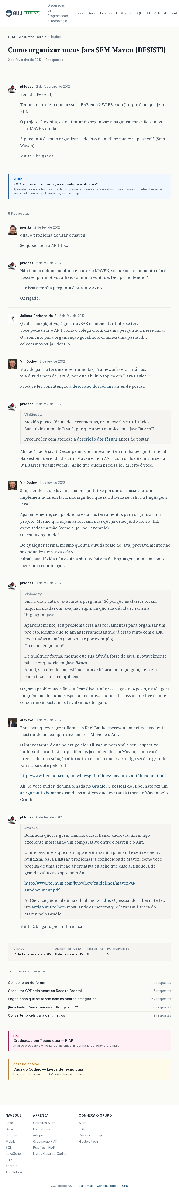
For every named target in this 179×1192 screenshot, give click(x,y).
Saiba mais (86, 1186)
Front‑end (108, 13)
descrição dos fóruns (92, 386)
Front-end (13, 1135)
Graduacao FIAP (45, 1141)
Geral (91, 13)
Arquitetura (14, 1172)
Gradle (99, 786)
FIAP (82, 1129)
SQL (138, 13)
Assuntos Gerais (32, 37)
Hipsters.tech (88, 1141)
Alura (82, 1123)
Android (170, 13)
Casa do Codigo (91, 1135)
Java (80, 13)
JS (148, 13)
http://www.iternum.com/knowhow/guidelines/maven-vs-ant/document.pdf (93, 775)
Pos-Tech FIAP (44, 1147)
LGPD (124, 1186)
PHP (157, 13)
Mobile (126, 13)
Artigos (38, 1135)
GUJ (11, 37)
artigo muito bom (37, 793)
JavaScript (14, 1153)
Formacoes (41, 1129)
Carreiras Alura (44, 1123)
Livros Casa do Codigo (50, 1153)
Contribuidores (107, 1186)
